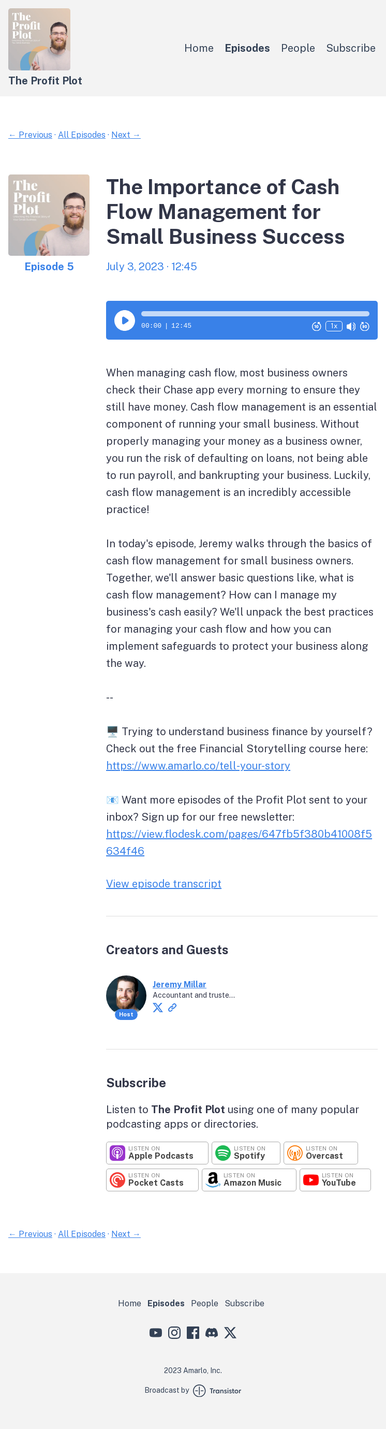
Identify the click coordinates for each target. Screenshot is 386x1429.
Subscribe (351, 48)
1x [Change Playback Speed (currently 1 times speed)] (334, 326)
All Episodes (82, 135)
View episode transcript (163, 884)
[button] (255, 313)
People (298, 48)
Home (199, 48)
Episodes (247, 48)
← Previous (30, 135)
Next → (126, 135)
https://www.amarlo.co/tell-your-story (198, 766)
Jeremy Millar (179, 984)
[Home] (39, 67)
